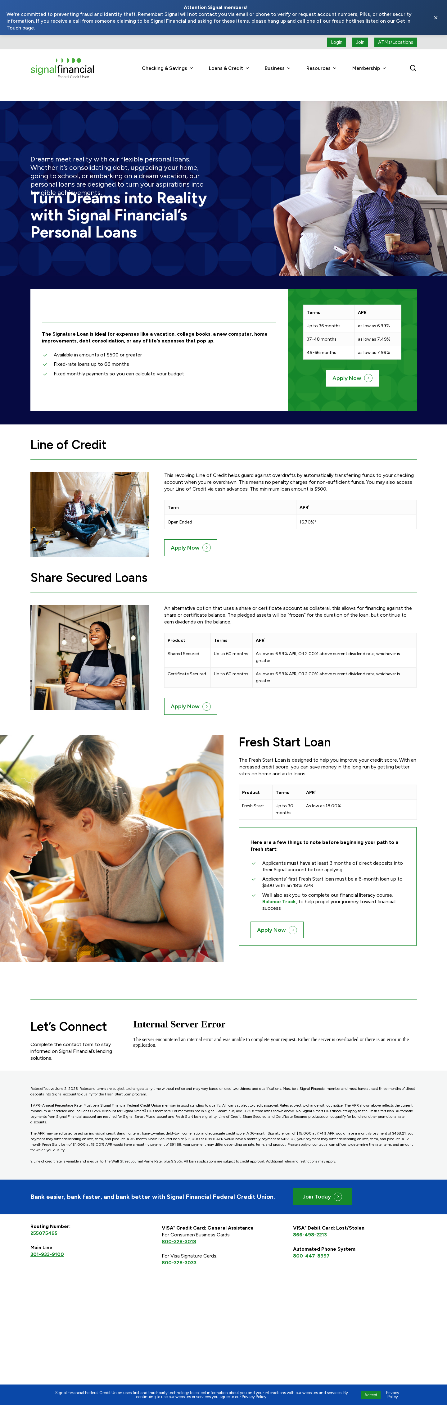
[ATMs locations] (395, 42)
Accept (370, 1395)
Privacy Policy (392, 1394)
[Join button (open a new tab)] (360, 42)
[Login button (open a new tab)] (336, 42)
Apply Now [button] (346, 364)
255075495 (43, 1219)
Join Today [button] (317, 1182)
